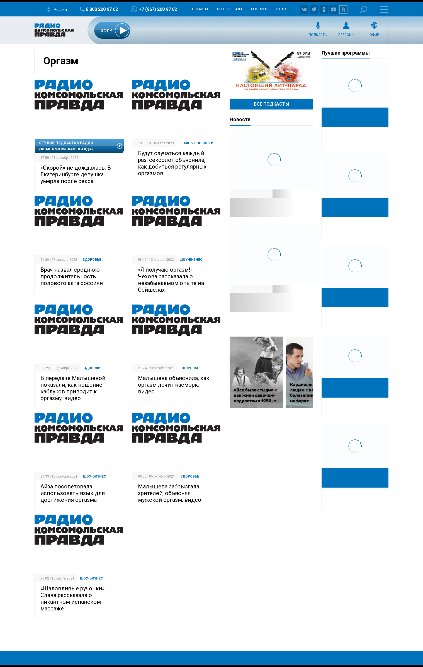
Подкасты (318, 35)
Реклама (259, 9)
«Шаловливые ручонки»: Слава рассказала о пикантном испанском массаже (73, 598)
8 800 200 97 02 (102, 9)
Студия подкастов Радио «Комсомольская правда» (66, 146)
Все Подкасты (271, 104)
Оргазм (60, 61)
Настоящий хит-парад (271, 71)
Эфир (374, 35)
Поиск (363, 9)
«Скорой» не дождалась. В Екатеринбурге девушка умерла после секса (75, 174)
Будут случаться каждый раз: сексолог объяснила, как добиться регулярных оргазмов (172, 163)
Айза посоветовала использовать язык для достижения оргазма (72, 493)
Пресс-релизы (229, 9)
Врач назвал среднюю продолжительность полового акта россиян (71, 276)
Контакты (199, 9)
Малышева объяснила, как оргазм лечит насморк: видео (173, 385)
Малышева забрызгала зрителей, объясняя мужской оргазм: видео (169, 493)
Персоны (346, 35)
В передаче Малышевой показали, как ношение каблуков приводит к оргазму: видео (72, 388)
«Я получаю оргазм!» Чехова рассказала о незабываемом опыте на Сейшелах (171, 279)
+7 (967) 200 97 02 (158, 9)
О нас (281, 9)
